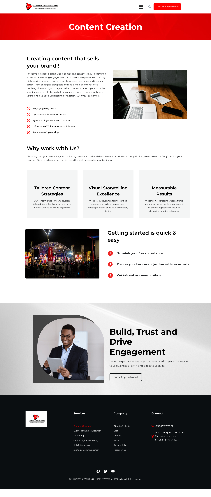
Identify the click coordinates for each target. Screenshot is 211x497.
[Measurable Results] (164, 178)
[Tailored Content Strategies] (52, 178)
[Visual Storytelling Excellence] (108, 178)
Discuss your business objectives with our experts (153, 264)
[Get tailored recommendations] (110, 275)
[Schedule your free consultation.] (110, 253)
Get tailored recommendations (139, 275)
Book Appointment (125, 377)
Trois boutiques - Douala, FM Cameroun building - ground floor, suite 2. (170, 436)
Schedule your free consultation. (140, 253)
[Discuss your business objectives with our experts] (110, 264)
